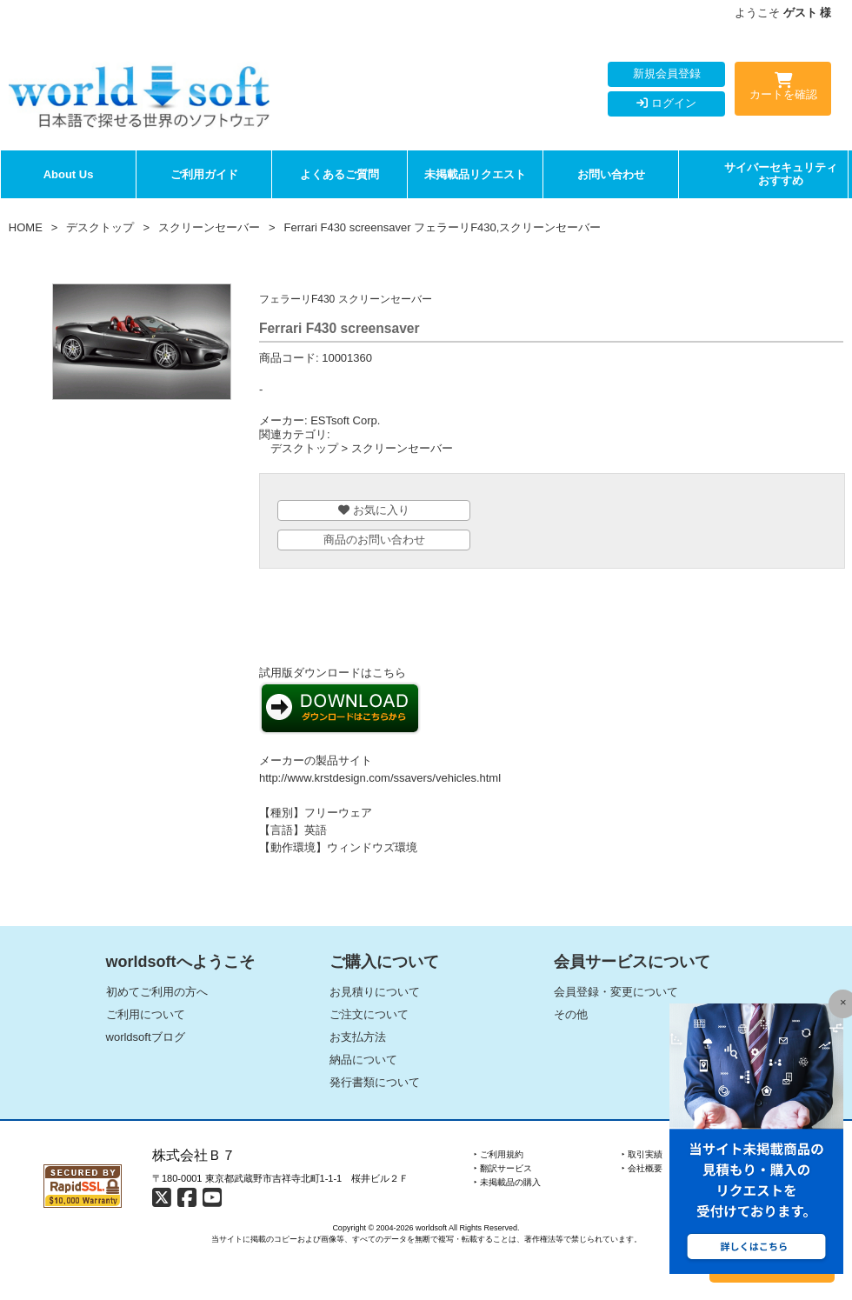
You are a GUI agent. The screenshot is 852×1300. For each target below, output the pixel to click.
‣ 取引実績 (642, 1154)
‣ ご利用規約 (498, 1154)
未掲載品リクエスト (475, 174)
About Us (68, 174)
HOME (26, 227)
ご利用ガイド (204, 174)
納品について (363, 1059)
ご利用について (145, 1014)
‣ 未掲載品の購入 (507, 1182)
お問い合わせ (611, 174)
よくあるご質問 (339, 174)
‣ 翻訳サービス (503, 1168)
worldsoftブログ (145, 1036)
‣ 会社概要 (642, 1168)
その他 (571, 1014)
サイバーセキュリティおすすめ (780, 174)
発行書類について (374, 1082)
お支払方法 (357, 1036)
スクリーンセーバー (209, 227)
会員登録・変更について (616, 991)
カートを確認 (783, 89)
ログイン (666, 103)
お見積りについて (374, 991)
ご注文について (369, 1014)
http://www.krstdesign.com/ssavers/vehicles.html (380, 777)
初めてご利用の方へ (157, 991)
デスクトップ (100, 227)
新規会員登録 (667, 73)
